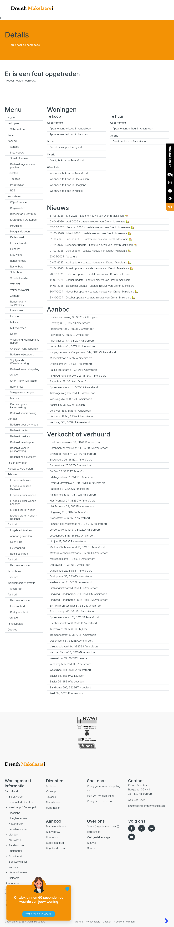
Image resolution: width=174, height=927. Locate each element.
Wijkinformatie (18, 202)
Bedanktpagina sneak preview (22, 166)
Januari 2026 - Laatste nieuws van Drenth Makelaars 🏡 (91, 239)
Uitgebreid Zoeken (21, 530)
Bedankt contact (20, 430)
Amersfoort (16, 588)
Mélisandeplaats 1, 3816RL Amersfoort (72, 558)
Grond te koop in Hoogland (66, 147)
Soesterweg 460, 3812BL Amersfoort (72, 611)
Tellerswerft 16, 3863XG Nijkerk (68, 629)
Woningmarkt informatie (21, 582)
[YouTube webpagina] (132, 837)
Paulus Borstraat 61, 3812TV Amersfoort (73, 369)
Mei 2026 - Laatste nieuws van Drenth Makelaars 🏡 (89, 215)
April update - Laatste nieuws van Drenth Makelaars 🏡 (90, 262)
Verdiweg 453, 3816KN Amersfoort (70, 410)
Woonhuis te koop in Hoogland (68, 185)
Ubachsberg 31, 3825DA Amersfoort (71, 640)
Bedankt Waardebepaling (24, 369)
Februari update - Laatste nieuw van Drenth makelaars (90, 274)
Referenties (16, 386)
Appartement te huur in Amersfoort (133, 128)
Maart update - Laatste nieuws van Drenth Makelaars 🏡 (91, 268)
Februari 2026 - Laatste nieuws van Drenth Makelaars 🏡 (92, 227)
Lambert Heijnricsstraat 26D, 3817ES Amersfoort (78, 523)
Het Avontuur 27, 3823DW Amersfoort (72, 500)
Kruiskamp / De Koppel (23, 219)
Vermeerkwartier (19, 290)
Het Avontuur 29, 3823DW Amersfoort (72, 506)
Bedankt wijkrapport (22, 354)
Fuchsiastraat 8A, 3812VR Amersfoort (72, 340)
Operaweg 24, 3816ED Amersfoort (70, 564)
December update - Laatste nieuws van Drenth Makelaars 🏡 (94, 244)
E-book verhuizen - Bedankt (21, 487)
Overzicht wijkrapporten (24, 348)
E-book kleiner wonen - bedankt (24, 502)
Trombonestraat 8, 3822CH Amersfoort (73, 634)
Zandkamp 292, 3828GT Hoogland (70, 687)
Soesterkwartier (19, 278)
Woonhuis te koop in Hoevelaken (69, 179)
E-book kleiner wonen (23, 495)
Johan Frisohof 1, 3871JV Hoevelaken (72, 346)
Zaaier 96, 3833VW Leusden (67, 681)
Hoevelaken (17, 310)
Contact (12, 418)
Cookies (12, 629)
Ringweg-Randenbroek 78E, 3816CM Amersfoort (78, 594)
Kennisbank (14, 196)
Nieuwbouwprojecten (20, 468)
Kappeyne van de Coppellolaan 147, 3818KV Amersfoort (83, 352)
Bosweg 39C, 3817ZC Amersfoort (70, 323)
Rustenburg (16, 266)
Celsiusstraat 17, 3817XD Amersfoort (71, 465)
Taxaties (15, 178)
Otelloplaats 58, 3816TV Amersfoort (71, 576)
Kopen (11, 135)
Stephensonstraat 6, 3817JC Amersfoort (73, 623)
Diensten (13, 173)
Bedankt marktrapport (23, 442)
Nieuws (14, 398)
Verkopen (13, 123)
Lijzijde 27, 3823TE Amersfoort (68, 541)
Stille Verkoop (18, 129)
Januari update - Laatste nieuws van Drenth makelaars (90, 280)
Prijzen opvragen (17, 462)
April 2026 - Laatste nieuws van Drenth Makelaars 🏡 (89, 221)
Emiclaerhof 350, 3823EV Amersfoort (72, 328)
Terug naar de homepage (24, 44)
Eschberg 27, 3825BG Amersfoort (69, 334)
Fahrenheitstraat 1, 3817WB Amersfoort (73, 494)
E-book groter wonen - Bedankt (23, 517)
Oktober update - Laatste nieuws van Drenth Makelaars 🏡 (92, 297)
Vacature (63, 256)
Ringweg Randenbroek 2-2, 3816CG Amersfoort (78, 375)
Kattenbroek (17, 237)
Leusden (15, 316)
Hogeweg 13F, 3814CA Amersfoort (70, 512)
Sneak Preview (19, 158)
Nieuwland (16, 254)
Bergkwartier (17, 208)
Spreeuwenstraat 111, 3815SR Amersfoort (74, 387)
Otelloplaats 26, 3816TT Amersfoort (71, 570)
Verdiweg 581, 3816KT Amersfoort (70, 422)
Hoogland (16, 225)
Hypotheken (17, 184)
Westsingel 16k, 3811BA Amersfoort (70, 669)
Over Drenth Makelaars (23, 380)
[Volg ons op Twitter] (142, 828)
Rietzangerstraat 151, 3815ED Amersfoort (73, 588)
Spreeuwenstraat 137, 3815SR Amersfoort (74, 617)
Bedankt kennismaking (23, 413)
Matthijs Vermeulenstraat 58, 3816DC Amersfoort (78, 553)
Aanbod (12, 141)
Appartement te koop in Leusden (69, 134)
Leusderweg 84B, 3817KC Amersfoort (72, 535)
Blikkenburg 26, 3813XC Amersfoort (71, 459)
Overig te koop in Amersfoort (67, 160)
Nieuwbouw (17, 152)
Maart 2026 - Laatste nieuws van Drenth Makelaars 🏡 (90, 233)
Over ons (13, 375)
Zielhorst (15, 295)
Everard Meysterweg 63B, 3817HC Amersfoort (77, 483)
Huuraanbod (17, 547)
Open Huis (16, 541)
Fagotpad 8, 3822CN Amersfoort (69, 488)
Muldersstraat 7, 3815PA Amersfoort (71, 358)
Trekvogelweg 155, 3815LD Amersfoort (72, 393)
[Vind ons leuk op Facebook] (132, 828)
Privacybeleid (15, 623)
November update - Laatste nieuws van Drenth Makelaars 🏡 (94, 291)
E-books (13, 474)
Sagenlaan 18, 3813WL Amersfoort (70, 381)
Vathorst (15, 284)
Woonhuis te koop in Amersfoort (69, 173)
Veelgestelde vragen (22, 392)
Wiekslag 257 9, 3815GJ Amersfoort (71, 399)
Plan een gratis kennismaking (18, 406)
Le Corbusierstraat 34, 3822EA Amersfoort (75, 529)
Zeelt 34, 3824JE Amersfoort (67, 693)
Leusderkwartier (19, 243)
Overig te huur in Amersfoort (129, 141)
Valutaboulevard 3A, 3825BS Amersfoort (74, 646)
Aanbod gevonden (21, 536)
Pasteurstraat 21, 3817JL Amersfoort (71, 582)
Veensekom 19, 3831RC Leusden (69, 658)
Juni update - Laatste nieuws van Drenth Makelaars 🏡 (90, 250)
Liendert (15, 249)
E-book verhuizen (20, 480)
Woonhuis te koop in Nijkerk (66, 190)
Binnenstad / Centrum (23, 213)
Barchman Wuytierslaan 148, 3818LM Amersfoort (78, 448)
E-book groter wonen (23, 509)
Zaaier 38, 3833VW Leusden (67, 675)
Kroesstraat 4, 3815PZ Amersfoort (70, 518)
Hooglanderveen (20, 231)
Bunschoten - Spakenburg (18, 303)
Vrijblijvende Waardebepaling (19, 362)
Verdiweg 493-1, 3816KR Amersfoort (71, 416)
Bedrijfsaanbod (19, 553)
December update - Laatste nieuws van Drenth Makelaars (92, 285)
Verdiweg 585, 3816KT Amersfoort (70, 664)
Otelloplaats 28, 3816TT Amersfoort (71, 363)
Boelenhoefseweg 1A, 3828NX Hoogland (74, 317)
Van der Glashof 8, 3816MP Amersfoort (73, 652)
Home (11, 117)
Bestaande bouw (20, 565)
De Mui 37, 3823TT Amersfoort (68, 471)
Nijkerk (14, 322)
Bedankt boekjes (20, 436)
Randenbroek (18, 260)
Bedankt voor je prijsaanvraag (19, 449)
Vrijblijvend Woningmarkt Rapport (24, 341)
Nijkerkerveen (18, 328)
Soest (13, 333)
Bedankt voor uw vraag (24, 424)
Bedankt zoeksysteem (23, 456)
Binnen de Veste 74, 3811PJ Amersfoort (73, 453)
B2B (12, 190)
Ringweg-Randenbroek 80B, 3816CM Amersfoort (78, 599)
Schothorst (16, 272)
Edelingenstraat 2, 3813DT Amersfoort (72, 477)
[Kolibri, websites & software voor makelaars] (166, 920)
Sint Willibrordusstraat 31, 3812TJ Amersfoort (76, 605)
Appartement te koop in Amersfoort (70, 128)
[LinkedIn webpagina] (152, 828)
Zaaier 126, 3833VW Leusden (67, 404)
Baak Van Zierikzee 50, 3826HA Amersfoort (75, 442)
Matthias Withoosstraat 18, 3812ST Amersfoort (77, 547)
